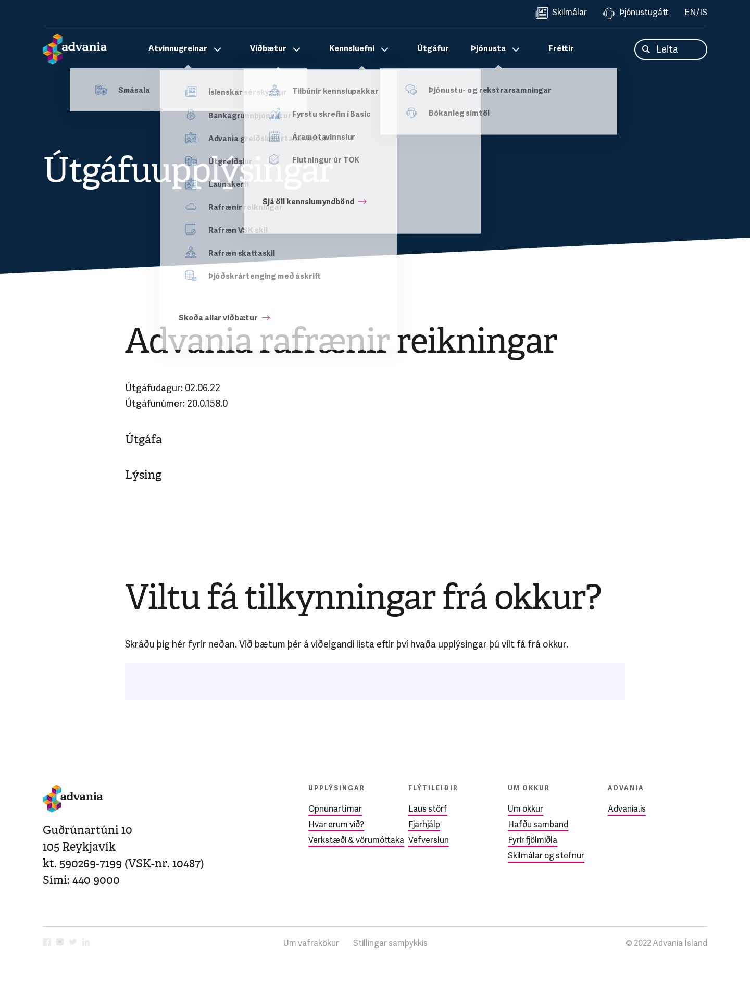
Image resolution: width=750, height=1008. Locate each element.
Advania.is (627, 809)
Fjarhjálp (424, 825)
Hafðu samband (538, 825)
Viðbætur (268, 49)
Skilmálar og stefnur (546, 856)
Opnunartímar (335, 809)
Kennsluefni (351, 49)
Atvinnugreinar (177, 49)
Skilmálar (561, 13)
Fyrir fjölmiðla (532, 841)
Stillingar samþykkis (390, 944)
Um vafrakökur (311, 944)
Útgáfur (433, 49)
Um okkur (525, 809)
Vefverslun (428, 841)
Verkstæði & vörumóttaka (356, 841)
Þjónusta (488, 49)
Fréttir (561, 49)
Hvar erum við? (336, 825)
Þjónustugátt (636, 13)
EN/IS (695, 13)
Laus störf (427, 809)
